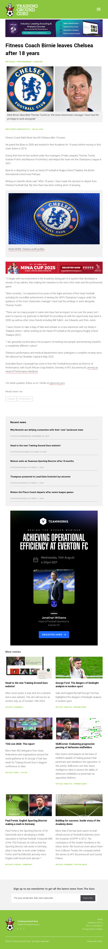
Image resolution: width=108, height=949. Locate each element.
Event (16, 773)
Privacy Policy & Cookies (92, 929)
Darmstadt (27, 864)
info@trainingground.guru (28, 924)
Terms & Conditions (94, 925)
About (100, 919)
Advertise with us (95, 922)
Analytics (68, 707)
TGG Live (24, 773)
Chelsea (38, 61)
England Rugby (80, 707)
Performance (24, 61)
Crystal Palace (81, 864)
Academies (18, 707)
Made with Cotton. (95, 941)
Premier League (80, 784)
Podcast (17, 864)
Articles (10, 61)
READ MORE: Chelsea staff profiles (27, 249)
